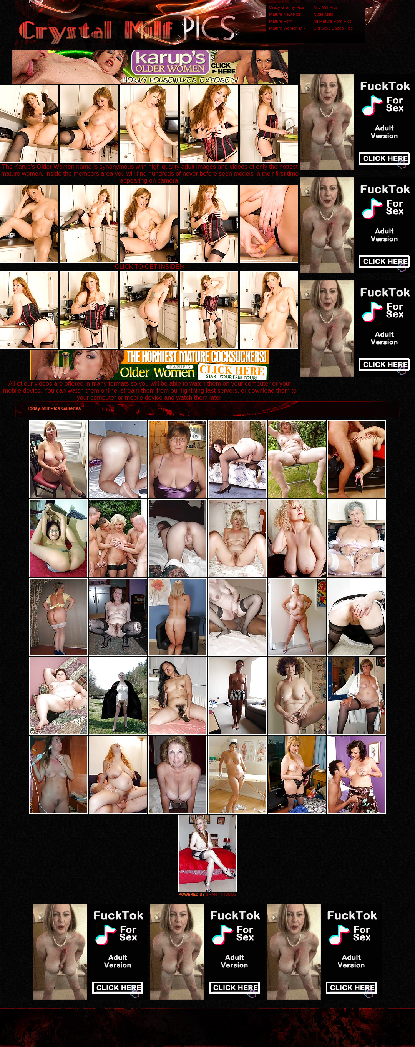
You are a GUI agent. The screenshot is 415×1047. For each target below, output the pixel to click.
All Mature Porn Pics (332, 21)
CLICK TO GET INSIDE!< (150, 266)
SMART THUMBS (221, 894)
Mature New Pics (285, 14)
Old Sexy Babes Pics (333, 28)
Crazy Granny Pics (286, 7)
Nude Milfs (323, 14)
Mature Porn (280, 21)
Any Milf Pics (325, 7)
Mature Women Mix (287, 28)
